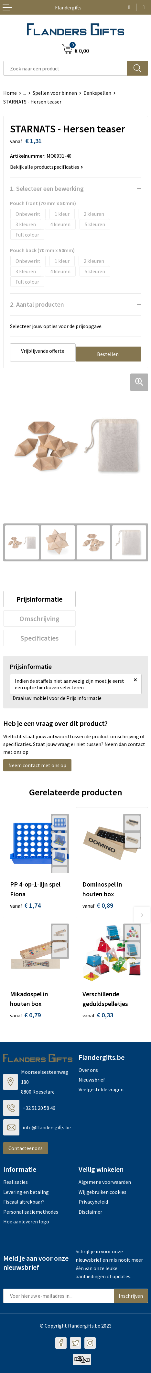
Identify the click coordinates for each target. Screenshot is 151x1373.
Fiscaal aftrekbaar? (24, 1201)
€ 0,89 (97, 905)
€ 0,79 (25, 1015)
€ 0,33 (97, 1015)
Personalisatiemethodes (30, 1211)
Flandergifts (68, 7)
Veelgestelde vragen (101, 1089)
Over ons (88, 1070)
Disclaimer (90, 1211)
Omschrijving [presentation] (39, 618)
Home (10, 93)
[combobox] (65, 68)
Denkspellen (97, 93)
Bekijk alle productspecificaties (46, 167)
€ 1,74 (25, 905)
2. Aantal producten (37, 304)
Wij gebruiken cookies (102, 1192)
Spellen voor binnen (55, 93)
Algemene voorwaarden (105, 1182)
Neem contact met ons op (37, 765)
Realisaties (15, 1182)
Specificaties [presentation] (39, 638)
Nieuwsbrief (92, 1079)
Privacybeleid (93, 1201)
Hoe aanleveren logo (26, 1221)
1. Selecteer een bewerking (47, 188)
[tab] (39, 599)
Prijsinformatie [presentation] (39, 599)
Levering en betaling (26, 1192)
